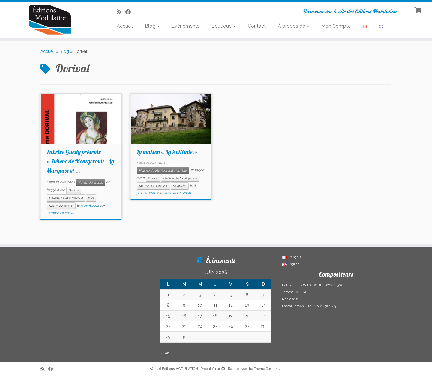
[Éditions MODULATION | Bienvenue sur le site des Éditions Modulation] (50, 20)
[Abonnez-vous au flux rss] (121, 12)
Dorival (73, 190)
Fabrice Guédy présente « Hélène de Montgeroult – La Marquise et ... (80, 161)
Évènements (186, 26)
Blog (152, 26)
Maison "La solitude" (153, 186)
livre (91, 198)
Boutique (224, 26)
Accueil (125, 26)
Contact (257, 26)
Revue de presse (90, 182)
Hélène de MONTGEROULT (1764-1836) (312, 285)
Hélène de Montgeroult (66, 198)
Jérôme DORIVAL (60, 213)
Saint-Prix (180, 186)
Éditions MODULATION (180, 369)
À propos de (293, 26)
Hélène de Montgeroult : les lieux (163, 170)
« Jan (164, 353)
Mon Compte (336, 26)
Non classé (290, 299)
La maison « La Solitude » (166, 152)
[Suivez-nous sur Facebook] (130, 12)
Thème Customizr (268, 369)
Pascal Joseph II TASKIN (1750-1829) (309, 306)
